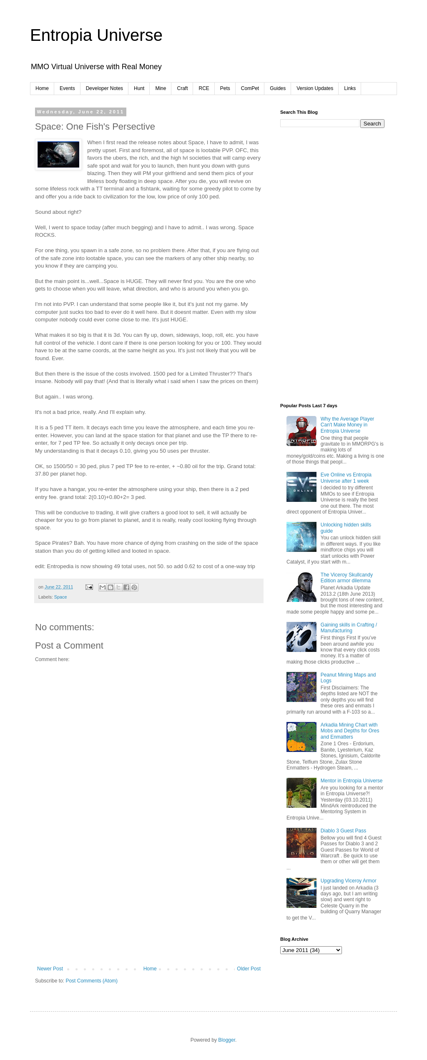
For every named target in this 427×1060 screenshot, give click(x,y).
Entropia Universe (96, 35)
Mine (160, 88)
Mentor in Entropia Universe (352, 781)
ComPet (250, 88)
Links (350, 88)
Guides (278, 88)
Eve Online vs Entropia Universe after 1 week (346, 478)
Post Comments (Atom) (91, 981)
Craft (182, 88)
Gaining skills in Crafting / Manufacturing (349, 628)
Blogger (226, 1040)
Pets (225, 88)
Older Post (249, 969)
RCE (203, 88)
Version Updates (314, 88)
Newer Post (50, 969)
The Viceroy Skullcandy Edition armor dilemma (347, 578)
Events (67, 88)
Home (42, 88)
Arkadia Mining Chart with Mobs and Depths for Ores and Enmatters (350, 731)
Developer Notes (104, 88)
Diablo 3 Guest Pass (343, 831)
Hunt (139, 88)
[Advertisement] (148, 903)
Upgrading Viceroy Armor (349, 881)
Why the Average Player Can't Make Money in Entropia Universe (347, 425)
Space (60, 596)
